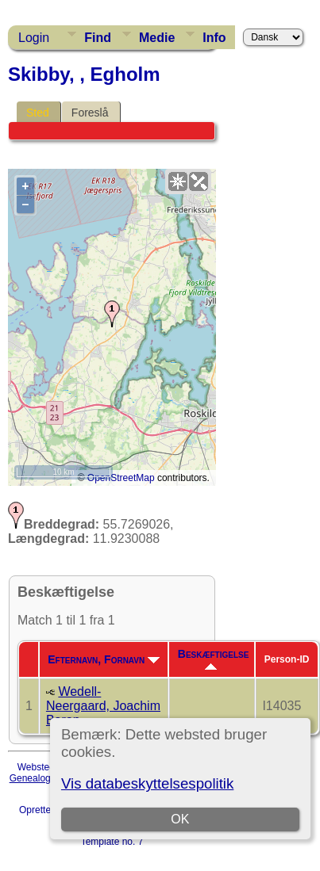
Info (214, 37)
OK (180, 819)
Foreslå (90, 112)
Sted (37, 112)
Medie (157, 37)
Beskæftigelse (213, 659)
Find (97, 37)
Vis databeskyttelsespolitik (147, 783)
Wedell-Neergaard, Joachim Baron (103, 706)
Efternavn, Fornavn (104, 659)
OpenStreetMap (121, 477)
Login (33, 37)
